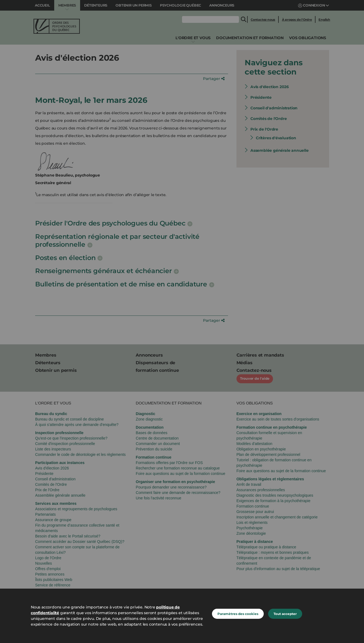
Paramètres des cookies (237, 614)
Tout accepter (285, 614)
